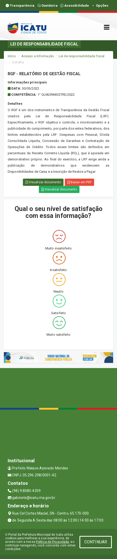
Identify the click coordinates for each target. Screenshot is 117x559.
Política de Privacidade (52, 542)
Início (12, 56)
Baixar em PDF (79, 182)
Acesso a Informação (37, 56)
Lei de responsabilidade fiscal (81, 56)
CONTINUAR (95, 541)
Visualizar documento (43, 182)
